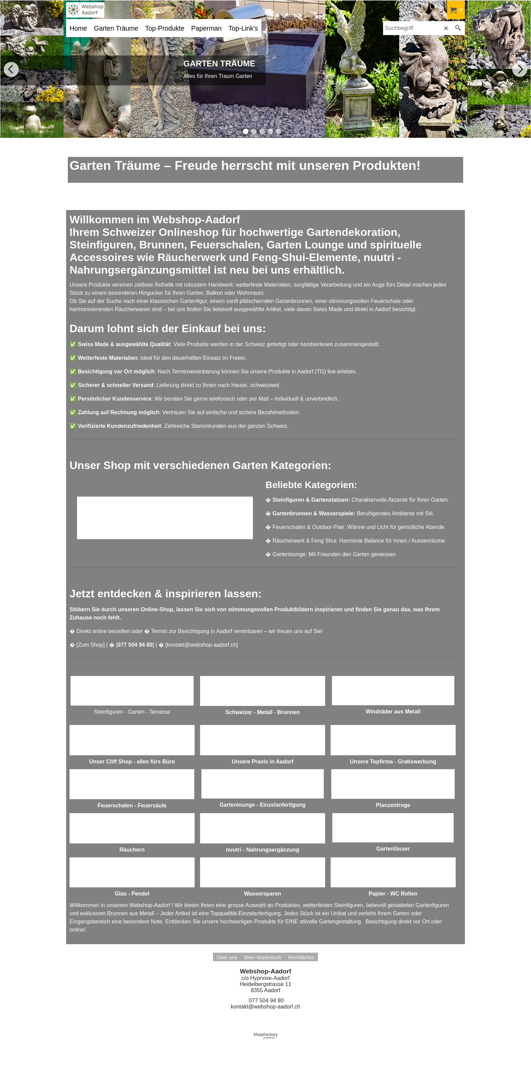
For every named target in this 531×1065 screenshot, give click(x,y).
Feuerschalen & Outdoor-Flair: (309, 527)
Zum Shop (90, 645)
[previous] (11, 69)
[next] (519, 69)
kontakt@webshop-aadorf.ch (202, 645)
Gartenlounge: (289, 554)
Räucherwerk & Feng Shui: (304, 541)
